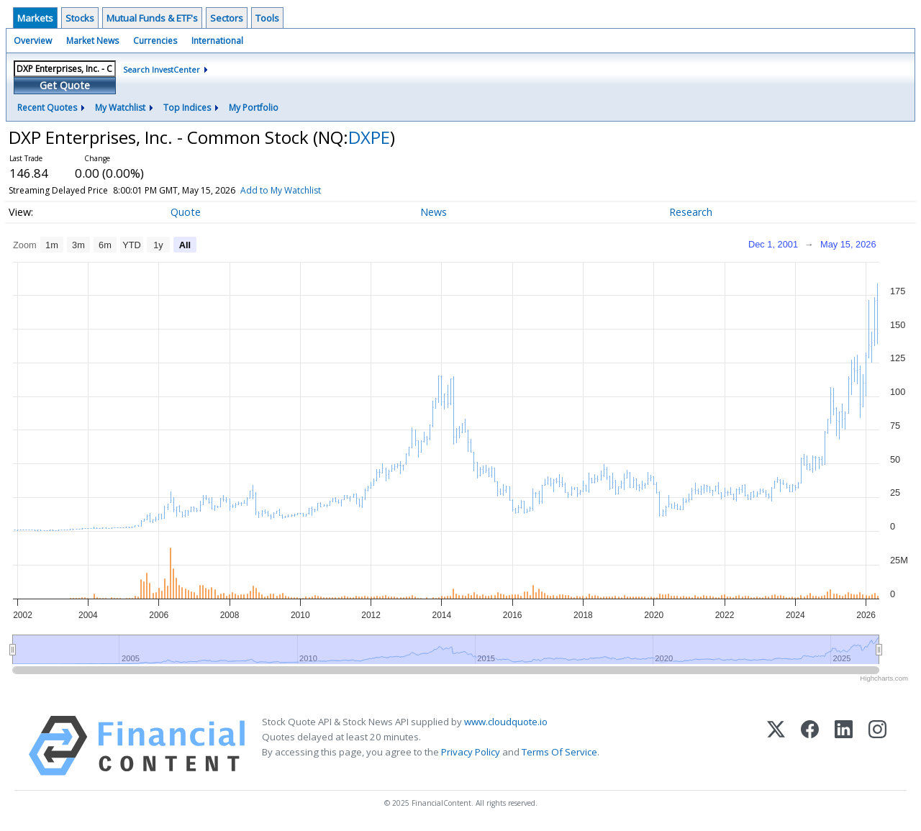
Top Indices (187, 107)
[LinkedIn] (843, 745)
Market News (92, 41)
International (217, 41)
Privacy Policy (470, 751)
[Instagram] (877, 745)
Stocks (79, 18)
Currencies (155, 41)
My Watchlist (120, 107)
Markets (35, 18)
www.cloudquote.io (506, 721)
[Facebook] (810, 745)
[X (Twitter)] (776, 745)
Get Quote (65, 85)
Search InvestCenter (161, 69)
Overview (33, 41)
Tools (267, 18)
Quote (186, 212)
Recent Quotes (47, 107)
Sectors (226, 18)
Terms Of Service (559, 751)
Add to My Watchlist (306, 190)
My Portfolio (253, 107)
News (433, 212)
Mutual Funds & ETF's (152, 18)
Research (690, 212)
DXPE (369, 137)
